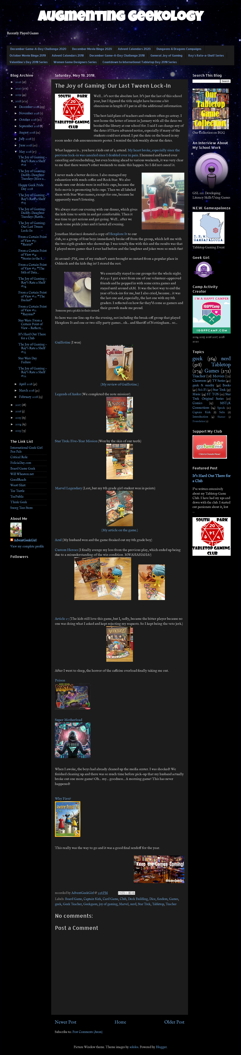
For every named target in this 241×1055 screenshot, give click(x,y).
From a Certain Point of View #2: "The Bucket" (32, 296)
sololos (134, 1047)
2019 (18, 95)
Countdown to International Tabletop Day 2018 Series (140, 62)
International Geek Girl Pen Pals (26, 450)
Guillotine (62, 342)
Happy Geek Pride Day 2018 (31, 187)
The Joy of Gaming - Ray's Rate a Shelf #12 (32, 372)
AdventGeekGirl (25, 541)
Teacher (171, 904)
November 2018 (29, 113)
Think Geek (18, 502)
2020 (18, 89)
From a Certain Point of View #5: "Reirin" (32, 241)
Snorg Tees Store (21, 508)
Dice (152, 899)
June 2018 (26, 145)
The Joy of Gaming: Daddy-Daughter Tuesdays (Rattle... (31, 213)
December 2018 (29, 107)
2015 (18, 418)
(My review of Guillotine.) (120, 384)
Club (123, 899)
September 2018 (29, 126)
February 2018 (29, 397)
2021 (18, 82)
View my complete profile (27, 547)
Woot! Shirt (18, 485)
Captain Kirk (92, 899)
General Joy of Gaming (167, 55)
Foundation (198, 421)
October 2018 (28, 120)
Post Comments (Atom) (87, 1032)
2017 (18, 405)
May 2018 (25, 152)
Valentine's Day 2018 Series (29, 62)
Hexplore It (118, 234)
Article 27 (62, 619)
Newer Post (65, 1022)
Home (120, 1022)
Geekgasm (90, 904)
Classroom (199, 381)
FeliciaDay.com (20, 463)
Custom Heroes (66, 550)
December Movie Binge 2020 (92, 49)
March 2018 (27, 391)
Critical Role (19, 457)
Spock (221, 408)
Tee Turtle (17, 491)
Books (227, 385)
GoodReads (18, 480)
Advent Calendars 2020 (134, 49)
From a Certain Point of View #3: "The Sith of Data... (32, 269)
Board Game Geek (22, 469)
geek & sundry (203, 385)
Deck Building (138, 899)
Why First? (63, 798)
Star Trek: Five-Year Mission (76, 441)
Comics (197, 403)
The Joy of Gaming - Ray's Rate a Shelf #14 (32, 283)
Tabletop (158, 904)
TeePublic (17, 497)
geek (58, 904)
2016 (18, 411)
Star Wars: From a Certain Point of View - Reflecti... (30, 324)
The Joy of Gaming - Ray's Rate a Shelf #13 (32, 348)
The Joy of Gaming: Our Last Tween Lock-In (31, 227)
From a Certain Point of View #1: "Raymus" (32, 310)
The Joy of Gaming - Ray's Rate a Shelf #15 (32, 199)
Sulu (222, 412)
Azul (58, 540)
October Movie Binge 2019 (28, 55)
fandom (162, 899)
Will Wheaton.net (22, 474)
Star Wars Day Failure (27, 360)
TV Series (218, 381)
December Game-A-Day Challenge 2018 (117, 55)
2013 (18, 431)
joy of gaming (108, 904)
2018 (18, 101)
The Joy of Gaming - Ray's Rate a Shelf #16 (32, 161)
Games (173, 899)
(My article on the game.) (119, 530)
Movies (218, 376)
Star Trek (144, 904)
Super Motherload (68, 720)
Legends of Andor (68, 394)
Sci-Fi (202, 390)
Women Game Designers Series (75, 62)
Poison (60, 680)
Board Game (73, 899)
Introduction (200, 417)
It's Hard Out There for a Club (32, 336)
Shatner (221, 417)
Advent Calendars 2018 (68, 55)
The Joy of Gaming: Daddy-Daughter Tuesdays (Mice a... (32, 175)
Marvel (123, 904)
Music (196, 394)
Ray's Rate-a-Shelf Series (206, 55)
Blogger (161, 1047)
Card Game (110, 899)
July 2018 (25, 139)
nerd (133, 904)
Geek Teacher (72, 904)
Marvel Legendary (68, 488)
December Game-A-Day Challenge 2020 (38, 49)
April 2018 (26, 384)
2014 (18, 424)
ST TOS (213, 394)
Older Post (174, 1022)
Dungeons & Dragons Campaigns (179, 49)
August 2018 (27, 133)
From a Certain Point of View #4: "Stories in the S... (32, 255)
